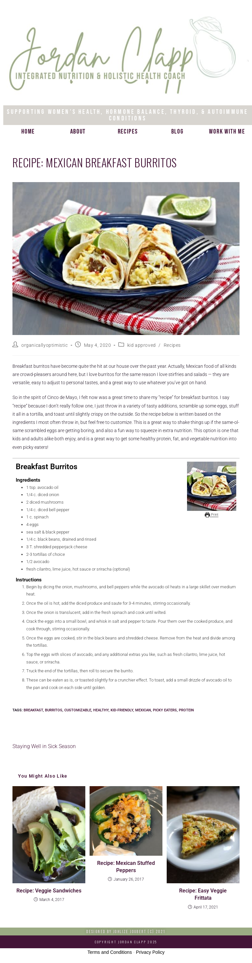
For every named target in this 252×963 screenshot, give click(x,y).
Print (212, 514)
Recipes (128, 132)
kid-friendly (122, 710)
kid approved (141, 345)
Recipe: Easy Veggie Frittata (203, 894)
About (78, 132)
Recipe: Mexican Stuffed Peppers (126, 866)
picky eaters (165, 710)
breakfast (33, 710)
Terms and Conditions (110, 952)
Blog (177, 132)
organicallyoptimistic (44, 345)
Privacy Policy (150, 952)
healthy (101, 710)
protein (186, 710)
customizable (77, 710)
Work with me (227, 132)
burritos (53, 710)
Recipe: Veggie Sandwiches (48, 891)
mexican (143, 710)
